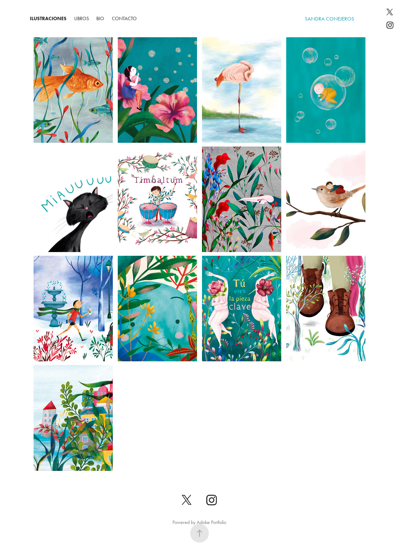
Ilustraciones (48, 18)
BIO (100, 18)
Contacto (124, 18)
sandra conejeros (329, 19)
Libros (81, 18)
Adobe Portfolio (211, 522)
